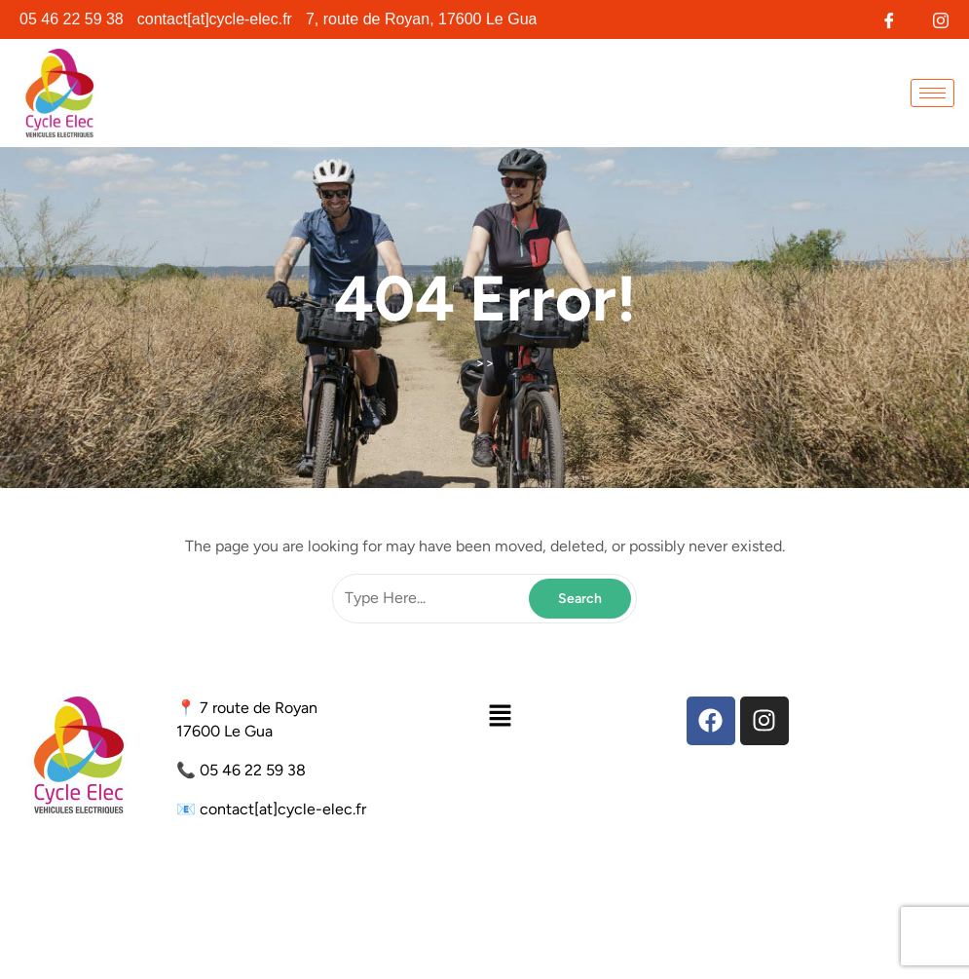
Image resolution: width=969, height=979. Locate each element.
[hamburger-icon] (932, 93)
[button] (499, 716)
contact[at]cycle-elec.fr (283, 809)
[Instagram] (940, 18)
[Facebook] (889, 18)
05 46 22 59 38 (253, 770)
